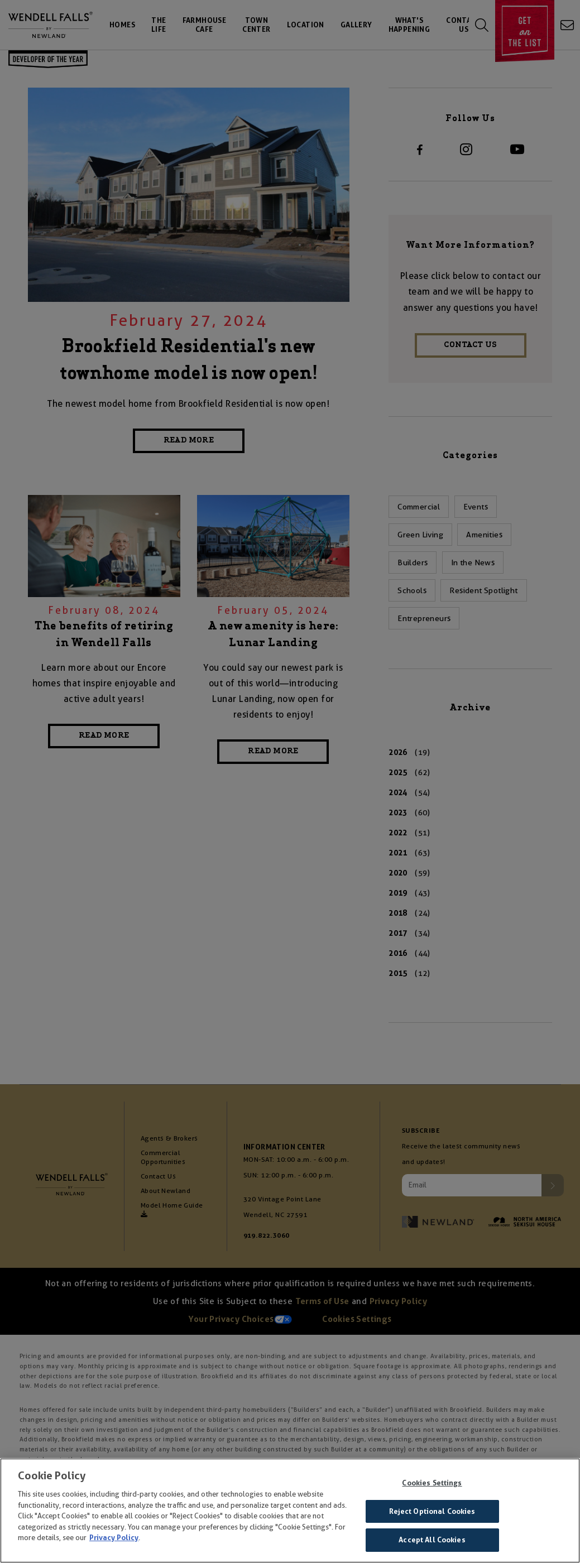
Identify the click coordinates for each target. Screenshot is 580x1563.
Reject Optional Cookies (432, 1513)
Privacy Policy (113, 1540)
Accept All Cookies (432, 1542)
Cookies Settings (432, 1485)
